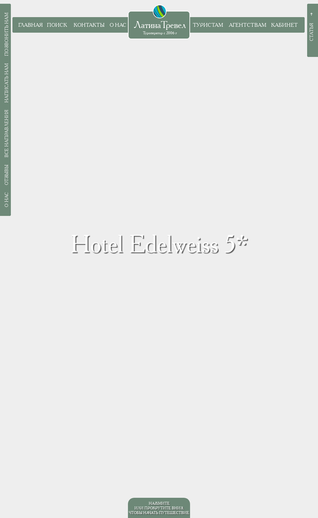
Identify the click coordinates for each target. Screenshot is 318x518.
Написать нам (6, 83)
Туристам (208, 25)
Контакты (89, 25)
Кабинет (284, 25)
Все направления (6, 133)
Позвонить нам (6, 34)
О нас (118, 25)
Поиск (57, 25)
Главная (30, 25)
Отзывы (6, 175)
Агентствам (247, 25)
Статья (311, 32)
